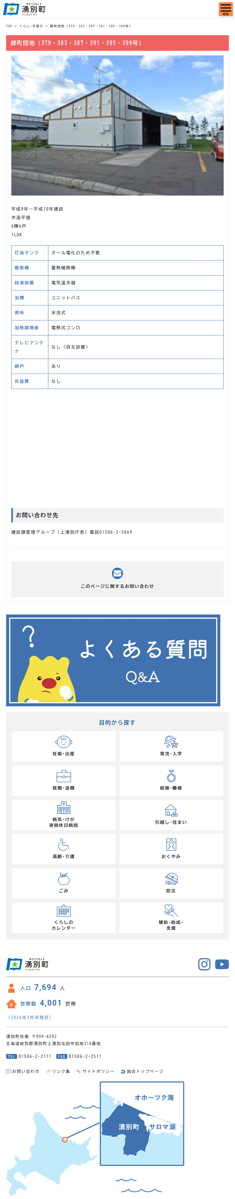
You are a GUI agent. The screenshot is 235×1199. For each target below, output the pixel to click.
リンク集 (61, 1072)
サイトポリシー (99, 1072)
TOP (9, 26)
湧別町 (24, 9)
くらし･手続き (31, 26)
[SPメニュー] (225, 9)
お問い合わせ (26, 1072)
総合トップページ (145, 1072)
